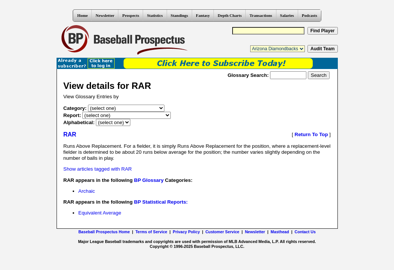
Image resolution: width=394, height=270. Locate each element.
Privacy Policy (186, 232)
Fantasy (203, 15)
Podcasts (309, 15)
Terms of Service (151, 232)
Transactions (260, 15)
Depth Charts (230, 15)
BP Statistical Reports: (161, 202)
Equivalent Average (99, 213)
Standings (179, 15)
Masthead (280, 232)
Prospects (130, 15)
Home (82, 15)
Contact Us (305, 232)
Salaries (287, 15)
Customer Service (222, 232)
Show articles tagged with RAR (97, 169)
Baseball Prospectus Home (104, 232)
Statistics (155, 15)
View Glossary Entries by (91, 96)
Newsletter (105, 15)
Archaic (86, 191)
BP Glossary (149, 180)
